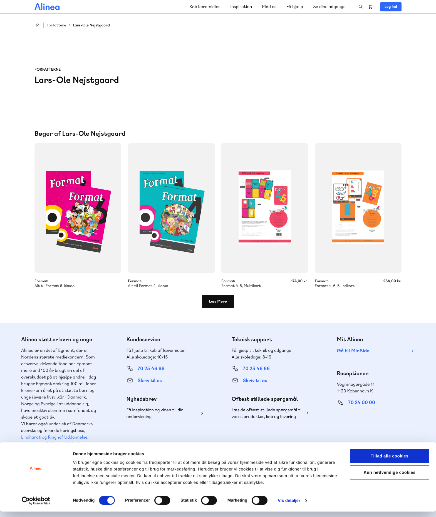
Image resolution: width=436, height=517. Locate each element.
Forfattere (56, 25)
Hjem (37, 25)
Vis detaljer (289, 506)
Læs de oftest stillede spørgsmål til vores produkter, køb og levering (267, 413)
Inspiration (241, 6)
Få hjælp (294, 6)
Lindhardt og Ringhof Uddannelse (54, 437)
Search (361, 7)
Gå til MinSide (353, 351)
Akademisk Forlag (66, 444)
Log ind (391, 6)
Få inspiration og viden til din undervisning (155, 413)
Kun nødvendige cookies (389, 478)
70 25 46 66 (151, 368)
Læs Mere (218, 301)
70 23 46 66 (256, 368)
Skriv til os (150, 380)
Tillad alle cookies (389, 461)
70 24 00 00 (361, 402)
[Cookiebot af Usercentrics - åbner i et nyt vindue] (36, 506)
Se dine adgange (329, 6)
